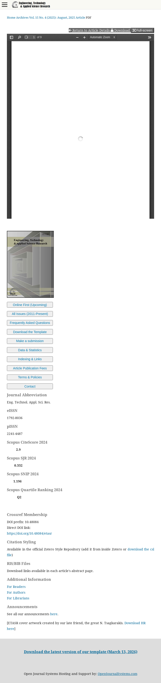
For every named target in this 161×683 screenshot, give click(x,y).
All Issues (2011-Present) (30, 314)
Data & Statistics (30, 350)
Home (11, 17)
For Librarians (18, 598)
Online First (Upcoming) (30, 305)
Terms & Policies (30, 377)
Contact (29, 386)
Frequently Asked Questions (30, 323)
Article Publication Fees (30, 368)
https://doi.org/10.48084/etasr (29, 533)
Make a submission (30, 341)
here (54, 614)
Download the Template (30, 332)
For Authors (16, 592)
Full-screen (142, 30)
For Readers (16, 586)
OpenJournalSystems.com (117, 674)
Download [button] (121, 30)
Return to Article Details (90, 30)
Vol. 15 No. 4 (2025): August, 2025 (52, 17)
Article (80, 17)
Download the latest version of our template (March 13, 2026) (80, 651)
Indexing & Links (30, 359)
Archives (22, 17)
